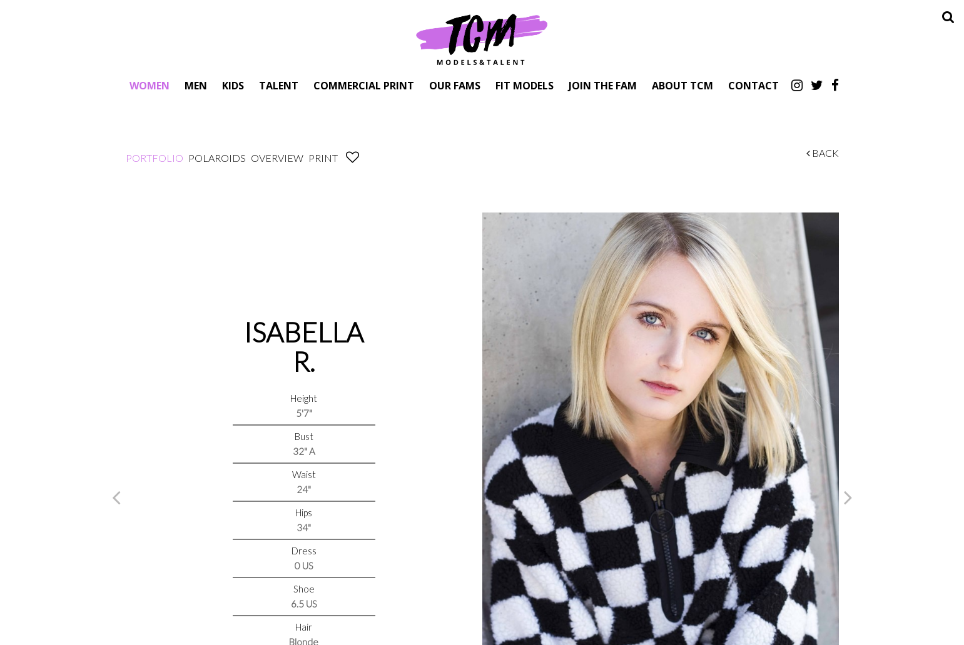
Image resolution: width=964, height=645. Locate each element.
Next (848, 496)
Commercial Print (363, 85)
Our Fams (454, 85)
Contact (753, 85)
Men (196, 85)
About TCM (682, 85)
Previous (116, 496)
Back (822, 153)
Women (149, 85)
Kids (233, 85)
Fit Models (524, 85)
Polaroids (217, 158)
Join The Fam (603, 85)
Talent (278, 85)
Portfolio (154, 158)
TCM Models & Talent (482, 39)
